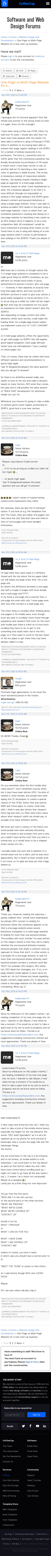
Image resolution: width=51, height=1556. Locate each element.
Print (19, 71)
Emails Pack (32, 1446)
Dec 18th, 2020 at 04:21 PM (14, 991)
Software (32, 1440)
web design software (19, 1390)
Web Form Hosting (11, 1491)
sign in (11, 56)
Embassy (31, 1485)
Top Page (8, 1534)
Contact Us (8, 1461)
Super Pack (32, 1456)
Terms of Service (27, 1551)
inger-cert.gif (7, 702)
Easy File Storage (11, 1485)
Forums (13, 37)
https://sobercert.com (10, 710)
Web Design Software (10, 1539)
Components (8, 1525)
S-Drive (6, 1475)
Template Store (10, 1504)
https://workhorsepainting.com (29, 707)
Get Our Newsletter (12, 1456)
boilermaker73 (22, 102)
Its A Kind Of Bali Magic (27, 253)
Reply (31, 71)
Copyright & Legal (42, 1539)
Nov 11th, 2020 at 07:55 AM (14, 438)
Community (33, 1470)
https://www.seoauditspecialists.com (19, 1034)
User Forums (32, 1491)
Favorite (24, 76)
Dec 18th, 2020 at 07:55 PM (14, 1046)
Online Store (41, 1534)
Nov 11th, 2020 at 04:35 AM (14, 246)
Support (31, 1475)
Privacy (6, 1544)
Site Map (15, 1544)
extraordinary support (28, 1397)
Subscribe (8, 76)
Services (7, 1470)
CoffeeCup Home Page (24, 1534)
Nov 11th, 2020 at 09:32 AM (14, 714)
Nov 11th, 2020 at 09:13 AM (14, 671)
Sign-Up (36, 1415)
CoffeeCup (8, 1440)
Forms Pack (32, 1451)
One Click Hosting (11, 1480)
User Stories (32, 1496)
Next (19, 90)
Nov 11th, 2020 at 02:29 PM (14, 892)
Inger (17, 445)
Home (4, 37)
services (37, 1390)
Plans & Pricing (9, 1496)
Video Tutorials (34, 1480)
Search (7, 71)
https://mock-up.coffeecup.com (14, 543)
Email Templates (10, 1514)
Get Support (27, 1539)
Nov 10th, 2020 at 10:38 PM (14, 95)
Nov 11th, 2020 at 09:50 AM (14, 763)
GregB (18, 678)
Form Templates (10, 1520)
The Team (7, 1446)
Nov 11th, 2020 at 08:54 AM (14, 552)
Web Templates (10, 1509)
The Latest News (10, 1451)
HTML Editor (8, 1387)
